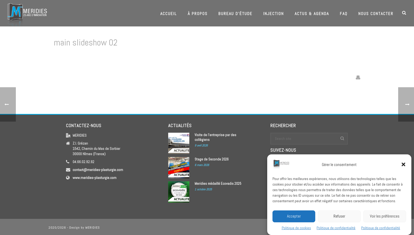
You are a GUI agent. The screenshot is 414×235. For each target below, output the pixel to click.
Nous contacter (375, 13)
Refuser (339, 217)
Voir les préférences (384, 217)
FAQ (343, 13)
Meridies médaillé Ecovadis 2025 (218, 183)
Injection (273, 13)
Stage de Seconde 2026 (212, 159)
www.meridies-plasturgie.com (94, 177)
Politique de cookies (296, 229)
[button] (403, 166)
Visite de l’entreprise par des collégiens (215, 137)
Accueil (168, 13)
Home (303, 56)
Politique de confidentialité (336, 229)
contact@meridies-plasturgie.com (98, 169)
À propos (198, 13)
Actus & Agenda (312, 13)
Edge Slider (318, 56)
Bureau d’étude (235, 13)
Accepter (294, 217)
